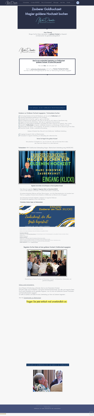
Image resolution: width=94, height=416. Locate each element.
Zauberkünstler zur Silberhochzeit (32, 298)
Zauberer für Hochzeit (34, 242)
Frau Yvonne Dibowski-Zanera (31, 234)
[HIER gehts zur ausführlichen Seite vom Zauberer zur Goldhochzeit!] (47, 365)
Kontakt (52, 408)
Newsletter (43, 408)
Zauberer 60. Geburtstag (23, 237)
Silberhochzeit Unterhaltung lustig (57, 147)
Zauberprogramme (47, 408)
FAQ (40, 408)
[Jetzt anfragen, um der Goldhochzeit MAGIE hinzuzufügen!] (47, 107)
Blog (50, 408)
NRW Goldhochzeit (28, 147)
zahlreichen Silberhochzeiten (38, 69)
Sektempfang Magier (42, 147)
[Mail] (77, 2)
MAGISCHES (69, 147)
